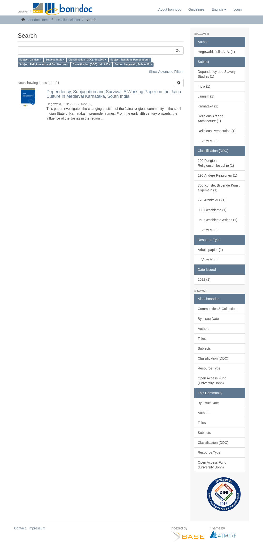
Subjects (204, 348)
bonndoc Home (38, 20)
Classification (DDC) (213, 358)
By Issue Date (208, 319)
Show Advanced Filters (166, 72)
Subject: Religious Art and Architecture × (44, 64)
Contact (20, 528)
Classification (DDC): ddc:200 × (87, 59)
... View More (207, 141)
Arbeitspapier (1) (210, 250)
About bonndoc (169, 9)
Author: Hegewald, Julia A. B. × (133, 64)
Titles (202, 338)
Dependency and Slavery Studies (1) (217, 74)
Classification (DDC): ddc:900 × (91, 64)
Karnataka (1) (208, 106)
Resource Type (209, 368)
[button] (219, 9)
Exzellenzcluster (68, 20)
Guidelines (196, 9)
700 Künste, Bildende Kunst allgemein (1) (219, 187)
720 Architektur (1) (211, 200)
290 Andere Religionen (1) (217, 175)
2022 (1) (204, 279)
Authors (203, 329)
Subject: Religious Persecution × (130, 59)
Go (178, 51)
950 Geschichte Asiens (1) (217, 220)
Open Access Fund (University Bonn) (212, 380)
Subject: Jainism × (30, 59)
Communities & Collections (218, 309)
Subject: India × (55, 59)
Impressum (37, 528)
